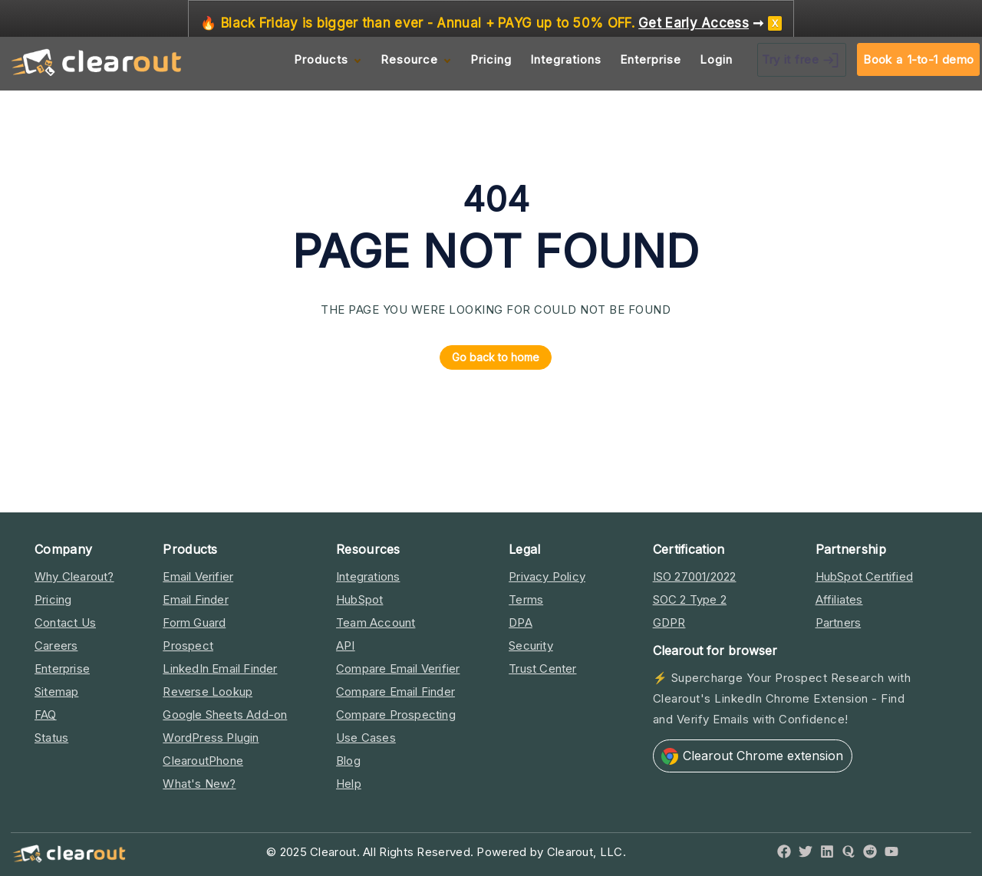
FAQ (46, 714)
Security (531, 645)
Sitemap (56, 691)
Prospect (188, 645)
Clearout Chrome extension (752, 756)
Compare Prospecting (396, 714)
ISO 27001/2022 (694, 576)
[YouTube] (891, 854)
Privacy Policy (547, 576)
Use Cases (366, 737)
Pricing (491, 59)
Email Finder (195, 599)
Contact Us (65, 622)
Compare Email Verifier (398, 668)
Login (716, 59)
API (345, 645)
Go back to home (489, 357)
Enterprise (650, 59)
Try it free (802, 60)
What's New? (199, 783)
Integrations (565, 59)
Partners (839, 622)
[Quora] (848, 854)
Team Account (375, 622)
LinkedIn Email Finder (220, 668)
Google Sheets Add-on (225, 714)
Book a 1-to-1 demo (918, 59)
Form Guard (194, 622)
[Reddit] (870, 854)
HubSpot (359, 599)
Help (348, 783)
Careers (56, 645)
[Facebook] (784, 854)
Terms (526, 599)
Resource (409, 59)
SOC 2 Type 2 (690, 599)
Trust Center (542, 668)
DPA (520, 622)
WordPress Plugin (211, 737)
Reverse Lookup (207, 691)
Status (51, 737)
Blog (348, 760)
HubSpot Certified (864, 576)
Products (321, 59)
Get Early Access (693, 23)
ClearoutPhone (203, 760)
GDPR (669, 622)
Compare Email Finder (395, 691)
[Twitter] (805, 854)
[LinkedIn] (827, 854)
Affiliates (839, 599)
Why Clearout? (74, 576)
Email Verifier (198, 576)
